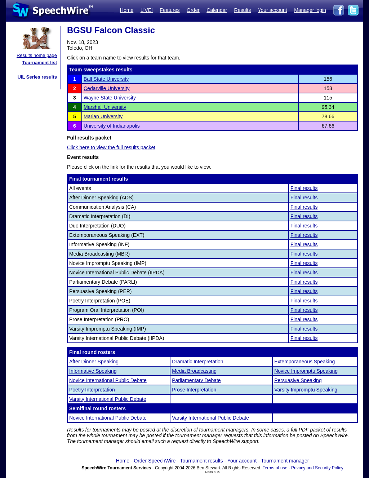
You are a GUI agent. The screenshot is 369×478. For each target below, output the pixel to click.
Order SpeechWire (154, 461)
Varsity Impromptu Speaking (305, 390)
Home (126, 10)
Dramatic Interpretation (197, 361)
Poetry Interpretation (92, 390)
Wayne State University (110, 98)
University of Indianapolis (112, 126)
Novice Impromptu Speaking (306, 371)
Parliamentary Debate (196, 380)
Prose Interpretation (194, 390)
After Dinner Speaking (94, 361)
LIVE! (147, 10)
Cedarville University (107, 88)
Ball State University (106, 79)
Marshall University (105, 107)
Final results (303, 188)
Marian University (103, 116)
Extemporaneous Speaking (304, 361)
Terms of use (275, 467)
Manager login (310, 10)
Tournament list (39, 62)
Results (242, 10)
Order (193, 10)
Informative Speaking (93, 371)
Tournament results (201, 461)
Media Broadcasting (194, 371)
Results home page (37, 55)
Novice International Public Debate (108, 380)
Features (169, 10)
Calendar (216, 10)
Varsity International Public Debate (107, 399)
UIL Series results (37, 77)
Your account (272, 10)
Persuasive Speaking (298, 380)
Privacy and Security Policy (317, 467)
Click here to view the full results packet (111, 147)
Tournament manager (285, 461)
